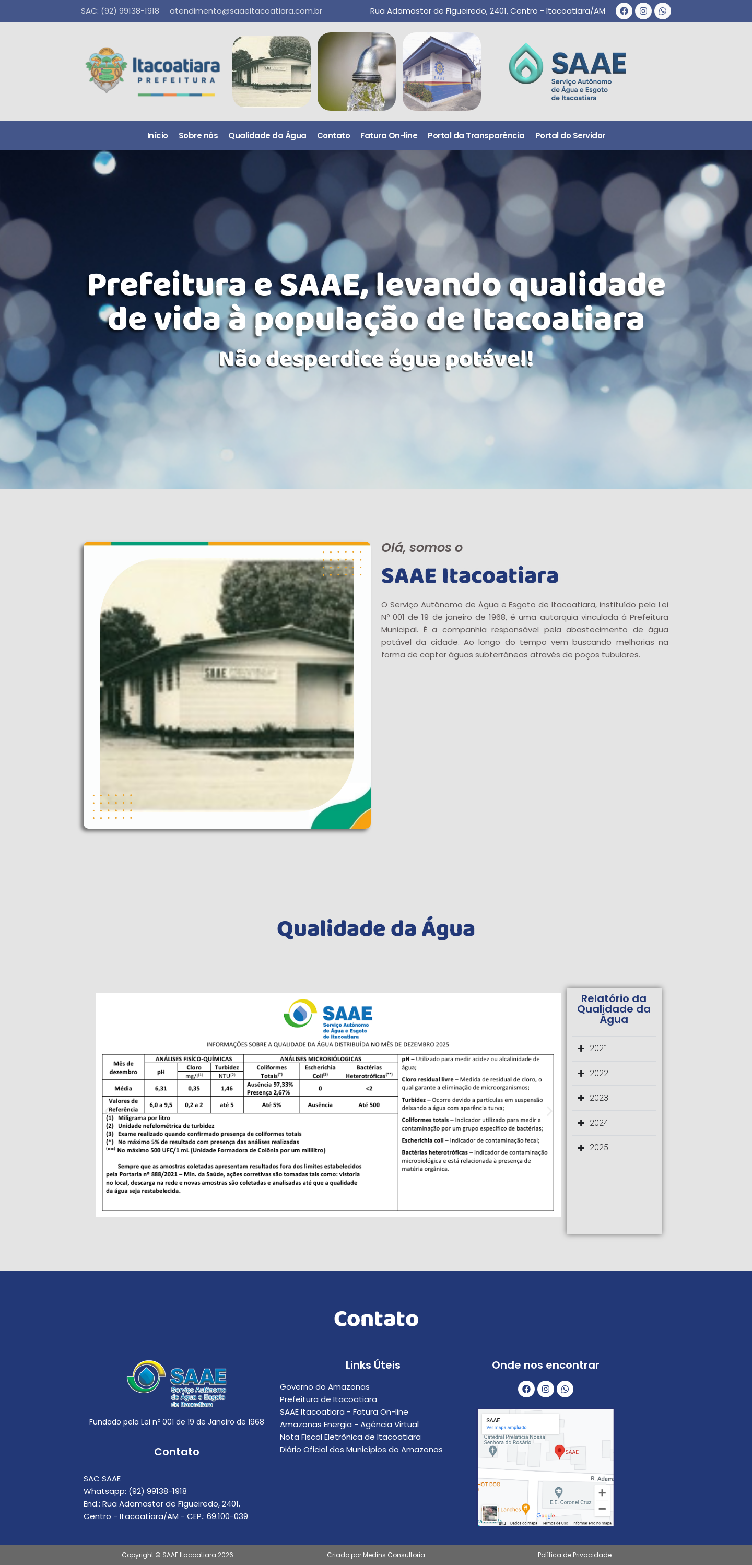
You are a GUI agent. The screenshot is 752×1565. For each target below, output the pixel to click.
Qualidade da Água (267, 135)
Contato (333, 135)
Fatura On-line (388, 135)
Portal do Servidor (570, 135)
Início (157, 135)
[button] (107, 1110)
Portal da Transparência (476, 135)
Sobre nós (198, 135)
